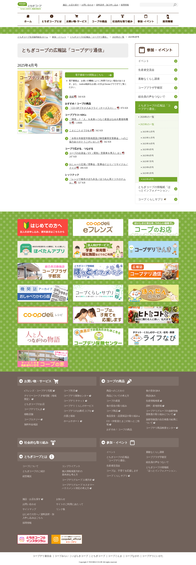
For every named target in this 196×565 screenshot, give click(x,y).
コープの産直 (113, 401)
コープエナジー (33, 419)
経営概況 (27, 476)
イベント (143, 61)
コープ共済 (71, 390)
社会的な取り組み (36, 442)
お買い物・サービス (37, 381)
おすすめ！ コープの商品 (119, 429)
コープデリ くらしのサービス (79, 406)
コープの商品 (115, 381)
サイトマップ (29, 509)
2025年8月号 (148, 155)
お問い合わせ (87, 5)
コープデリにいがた (152, 556)
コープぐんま (115, 556)
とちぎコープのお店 (34, 404)
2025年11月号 (149, 138)
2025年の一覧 (118, 37)
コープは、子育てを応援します (122, 470)
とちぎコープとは (35, 456)
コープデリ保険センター (77, 395)
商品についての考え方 (117, 395)
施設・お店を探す (71, 5)
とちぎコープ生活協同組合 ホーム (32, 37)
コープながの (132, 556)
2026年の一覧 (147, 117)
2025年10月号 (149, 143)
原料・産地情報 (155, 406)
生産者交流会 (146, 69)
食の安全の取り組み (116, 406)
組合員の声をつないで (151, 96)
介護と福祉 (69, 416)
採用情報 (125, 5)
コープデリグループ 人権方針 (78, 480)
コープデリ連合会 (42, 556)
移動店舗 (28, 414)
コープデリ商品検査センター (162, 428)
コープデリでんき (34, 409)
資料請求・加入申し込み (107, 5)
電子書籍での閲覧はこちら (89, 75)
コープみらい (62, 556)
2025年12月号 (149, 131)
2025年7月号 (148, 161)
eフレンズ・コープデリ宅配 (39, 390)
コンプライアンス (71, 466)
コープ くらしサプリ (152, 199)
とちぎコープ (98, 556)
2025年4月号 (148, 179)
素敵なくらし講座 (149, 78)
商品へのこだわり (115, 390)
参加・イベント (59, 37)
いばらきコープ (80, 556)
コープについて (30, 466)
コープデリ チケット (75, 401)
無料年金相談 (31, 424)
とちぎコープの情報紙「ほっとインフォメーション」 (154, 189)
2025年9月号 (148, 149)
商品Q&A (151, 395)
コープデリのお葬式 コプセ (79, 411)
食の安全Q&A (153, 390)
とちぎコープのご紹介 (34, 471)
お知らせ (60, 499)
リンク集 (60, 509)
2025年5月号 (148, 173)
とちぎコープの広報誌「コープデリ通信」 (89, 37)
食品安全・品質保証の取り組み (123, 416)
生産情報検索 (154, 401)
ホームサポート (73, 421)
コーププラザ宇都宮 (150, 87)
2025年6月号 (148, 167)
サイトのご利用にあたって (69, 504)
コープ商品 (113, 411)
